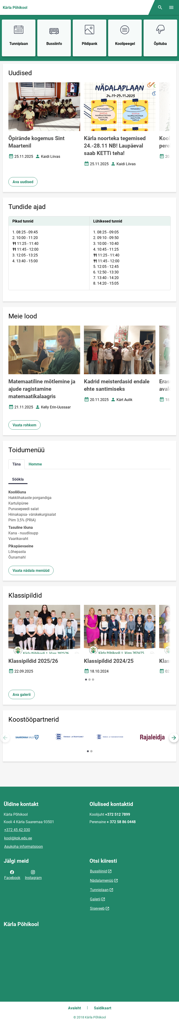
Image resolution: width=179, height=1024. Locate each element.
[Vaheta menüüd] (171, 7)
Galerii (95, 899)
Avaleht (74, 1008)
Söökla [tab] (18, 479)
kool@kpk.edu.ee (18, 838)
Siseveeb (97, 908)
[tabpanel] (89, 253)
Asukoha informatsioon (23, 846)
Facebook (12, 874)
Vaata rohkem (24, 425)
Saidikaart (102, 1008)
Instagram (33, 874)
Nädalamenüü (101, 880)
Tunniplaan (99, 890)
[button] (86, 679)
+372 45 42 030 (17, 830)
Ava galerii (22, 694)
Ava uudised (23, 182)
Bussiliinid (98, 871)
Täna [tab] (16, 464)
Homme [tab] (35, 464)
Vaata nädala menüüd (31, 570)
